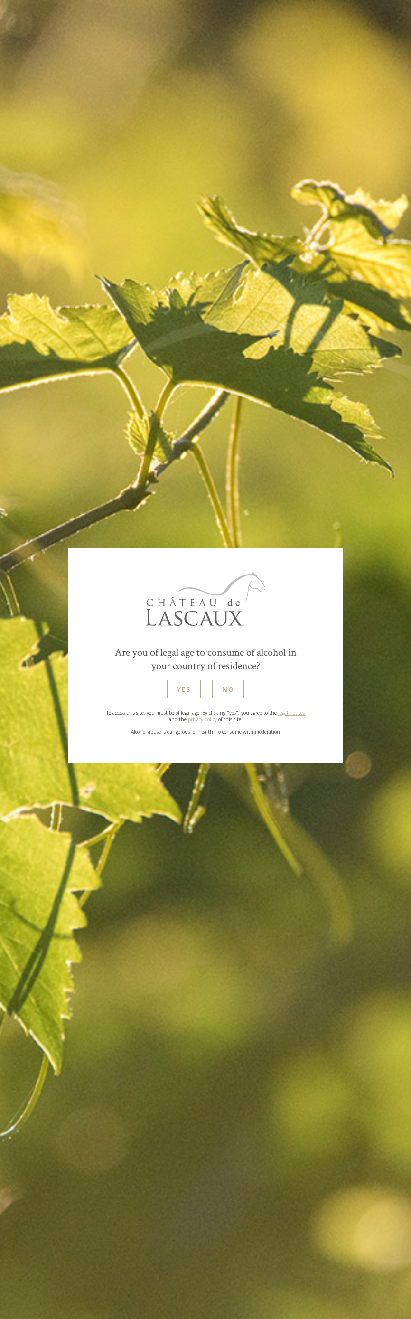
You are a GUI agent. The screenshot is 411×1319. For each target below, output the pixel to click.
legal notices (291, 714)
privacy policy (203, 720)
